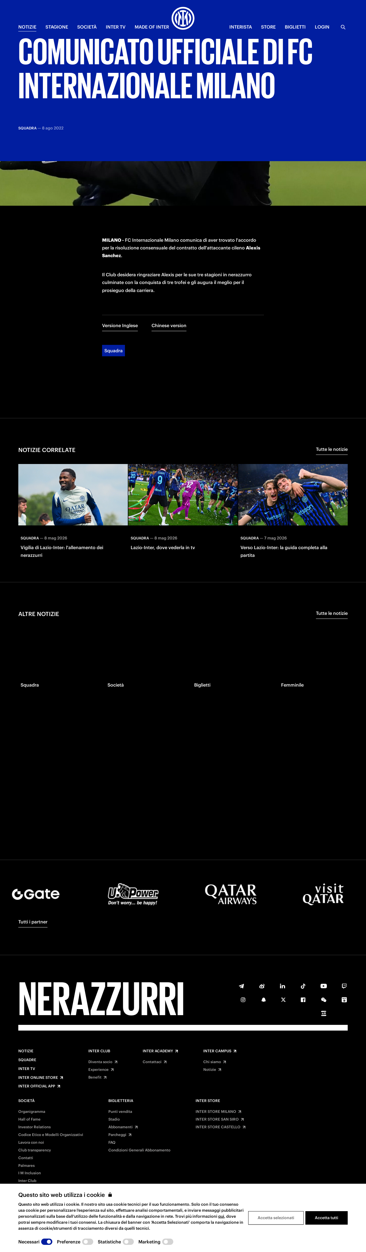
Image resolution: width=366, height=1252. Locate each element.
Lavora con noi (31, 1142)
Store (268, 27)
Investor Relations (34, 1127)
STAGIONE (56, 27)
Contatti (25, 1158)
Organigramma (31, 1111)
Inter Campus (217, 1051)
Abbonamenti (120, 1127)
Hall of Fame (29, 1119)
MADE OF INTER (152, 27)
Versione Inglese (120, 264)
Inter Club (99, 1051)
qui (221, 1216)
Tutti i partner (32, 922)
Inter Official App (36, 1086)
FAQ (112, 1142)
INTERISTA (240, 27)
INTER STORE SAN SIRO (217, 1119)
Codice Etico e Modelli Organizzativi (50, 1135)
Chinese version (169, 264)
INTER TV (116, 27)
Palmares (26, 1165)
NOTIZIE (27, 27)
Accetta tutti (326, 1217)
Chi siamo (212, 1062)
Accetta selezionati (276, 1217)
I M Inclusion (29, 1173)
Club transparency (34, 1150)
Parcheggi (117, 1135)
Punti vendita (120, 1111)
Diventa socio (100, 1062)
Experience (98, 1069)
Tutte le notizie (332, 387)
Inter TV (26, 1069)
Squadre (27, 1060)
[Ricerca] (343, 27)
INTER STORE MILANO (216, 1111)
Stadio (114, 1119)
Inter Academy (158, 1051)
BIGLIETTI (295, 27)
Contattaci (152, 1062)
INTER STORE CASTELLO (218, 1127)
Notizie (25, 1051)
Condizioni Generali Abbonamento (139, 1150)
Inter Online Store (38, 1077)
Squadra (113, 289)
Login (322, 27)
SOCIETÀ (87, 27)
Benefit (95, 1077)
